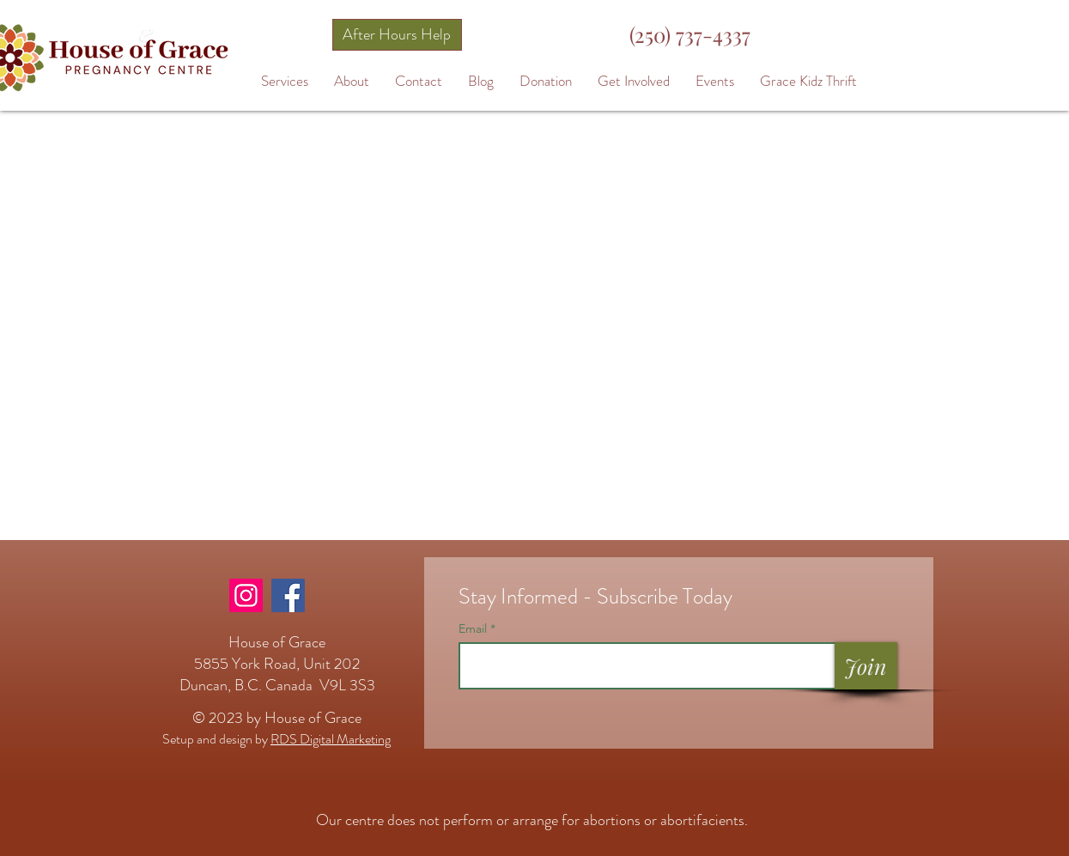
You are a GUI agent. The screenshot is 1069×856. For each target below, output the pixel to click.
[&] (145, 35)
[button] (284, 80)
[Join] (866, 665)
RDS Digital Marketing (330, 739)
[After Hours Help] (397, 35)
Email (474, 628)
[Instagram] (246, 595)
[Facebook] (288, 595)
